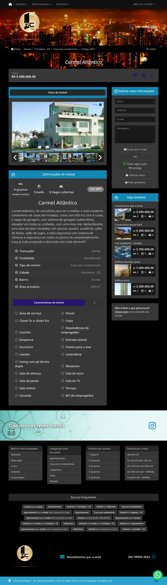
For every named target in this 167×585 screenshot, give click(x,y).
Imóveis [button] (20, 4)
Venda (27, 49)
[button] (18, 127)
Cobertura (55, 469)
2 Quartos (94, 460)
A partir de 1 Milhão (138, 477)
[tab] (22, 92)
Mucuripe (16, 460)
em (79, 506)
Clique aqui (121, 311)
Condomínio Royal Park (128, 224)
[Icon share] (152, 425)
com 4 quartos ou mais (103, 529)
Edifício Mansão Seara (127, 261)
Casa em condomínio (65, 49)
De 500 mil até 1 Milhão (140, 471)
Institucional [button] (40, 4)
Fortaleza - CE (42, 49)
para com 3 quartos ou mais (49, 518)
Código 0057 (88, 49)
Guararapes (18, 477)
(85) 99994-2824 (146, 27)
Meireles (16, 454)
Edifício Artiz (122, 280)
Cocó (14, 466)
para (34, 506)
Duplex (54, 481)
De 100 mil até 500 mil (140, 466)
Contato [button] (61, 4)
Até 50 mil (133, 454)
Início (16, 49)
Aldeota (15, 471)
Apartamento (57, 458)
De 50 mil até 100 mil (139, 460)
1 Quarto (94, 454)
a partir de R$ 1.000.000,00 (94, 518)
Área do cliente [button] (142, 4)
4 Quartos (94, 471)
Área (52, 475)
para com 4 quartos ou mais (47, 512)
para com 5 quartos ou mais (44, 529)
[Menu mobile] (10, 4)
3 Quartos (94, 466)
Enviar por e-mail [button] (135, 149)
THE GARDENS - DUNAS (128, 243)
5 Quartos (94, 477)
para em (40, 523)
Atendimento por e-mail (80, 557)
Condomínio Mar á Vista (129, 205)
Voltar (151, 49)
